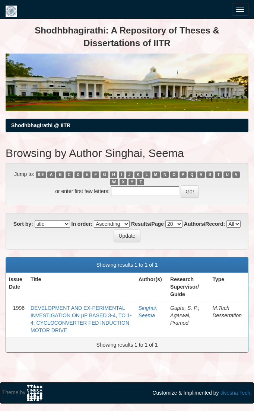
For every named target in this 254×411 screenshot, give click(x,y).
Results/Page (147, 224)
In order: (82, 224)
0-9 (41, 174)
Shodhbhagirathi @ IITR (40, 125)
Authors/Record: (204, 224)
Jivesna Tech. (236, 393)
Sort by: (23, 224)
